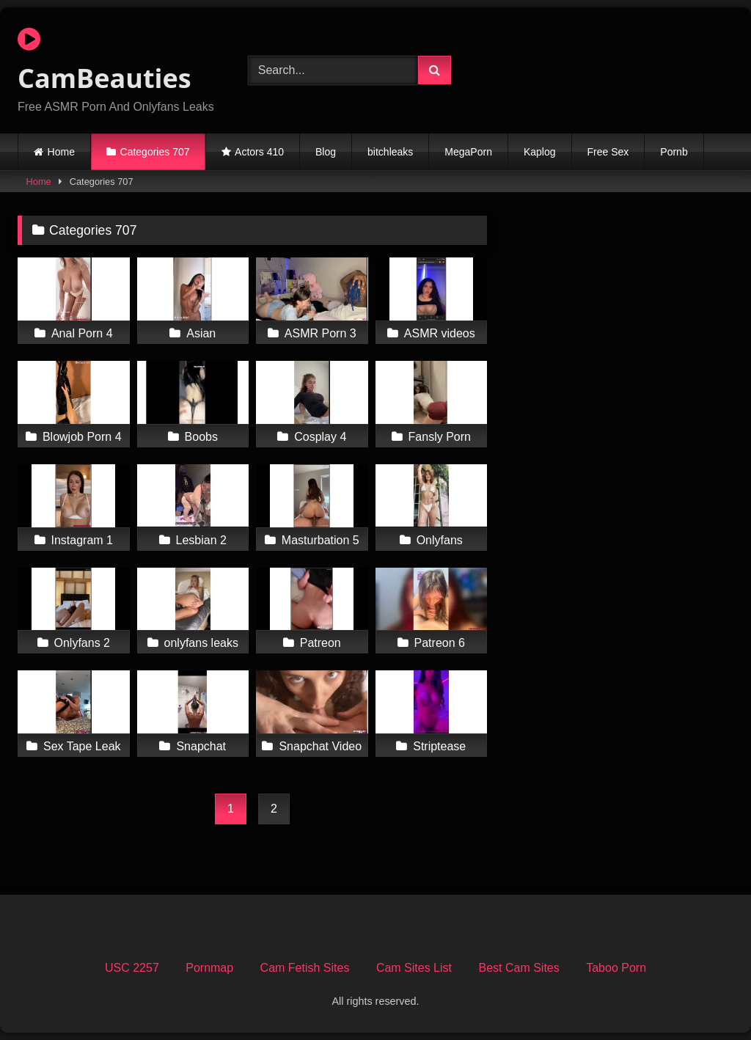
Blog (325, 152)
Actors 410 (259, 152)
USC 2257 (132, 968)
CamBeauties (104, 61)
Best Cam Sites (518, 968)
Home (61, 152)
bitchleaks (390, 152)
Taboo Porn (616, 968)
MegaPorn (468, 152)
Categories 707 (155, 152)
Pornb (673, 152)
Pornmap (209, 968)
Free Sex (608, 152)
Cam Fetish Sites (305, 968)
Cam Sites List (414, 968)
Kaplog (540, 152)
